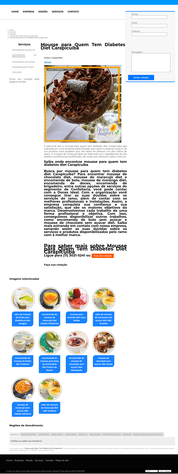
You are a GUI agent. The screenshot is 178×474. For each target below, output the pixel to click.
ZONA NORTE (57, 435)
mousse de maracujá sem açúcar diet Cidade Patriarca (23, 410)
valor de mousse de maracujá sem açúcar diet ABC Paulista (107, 319)
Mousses (17, 72)
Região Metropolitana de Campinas (148, 435)
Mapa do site (62, 460)
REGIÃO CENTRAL (28, 435)
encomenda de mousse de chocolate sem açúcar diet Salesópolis (79, 364)
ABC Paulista (95, 435)
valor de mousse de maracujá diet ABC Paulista (51, 408)
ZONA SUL (83, 435)
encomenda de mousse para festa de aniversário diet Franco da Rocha (51, 363)
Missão (43, 11)
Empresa (28, 11)
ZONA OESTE (70, 435)
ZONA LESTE (44, 435)
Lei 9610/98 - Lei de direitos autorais (41, 450)
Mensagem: (134, 61)
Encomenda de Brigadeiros (24, 56)
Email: (134, 24)
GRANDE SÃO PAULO (112, 435)
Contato (73, 11)
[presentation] (149, 44)
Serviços (57, 11)
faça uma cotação (103, 256)
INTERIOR (127, 435)
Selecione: (15, 435)
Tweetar (48, 62)
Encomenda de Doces (24, 62)
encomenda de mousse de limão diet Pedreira (23, 361)
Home (15, 11)
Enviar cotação (141, 77)
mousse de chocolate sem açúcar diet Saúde (107, 361)
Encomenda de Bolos (23, 50)
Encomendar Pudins (23, 67)
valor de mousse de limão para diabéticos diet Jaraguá (23, 319)
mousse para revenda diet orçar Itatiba (79, 317)
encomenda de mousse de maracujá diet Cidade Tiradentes (51, 319)
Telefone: (134, 33)
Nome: (134, 16)
